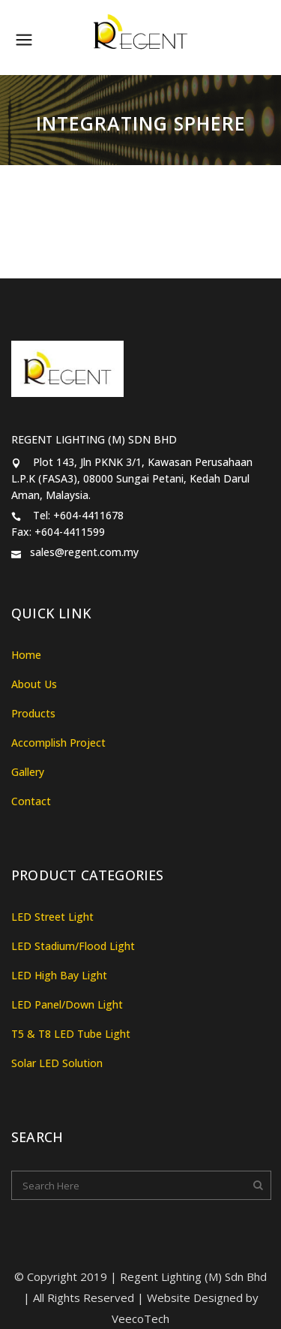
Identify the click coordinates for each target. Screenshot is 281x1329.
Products (33, 713)
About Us (34, 684)
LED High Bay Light (59, 975)
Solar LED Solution (57, 1063)
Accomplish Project (58, 742)
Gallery (27, 772)
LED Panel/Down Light (67, 1004)
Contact (31, 801)
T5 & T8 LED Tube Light (70, 1034)
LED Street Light (52, 917)
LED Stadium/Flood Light (73, 946)
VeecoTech (140, 1318)
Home (26, 655)
